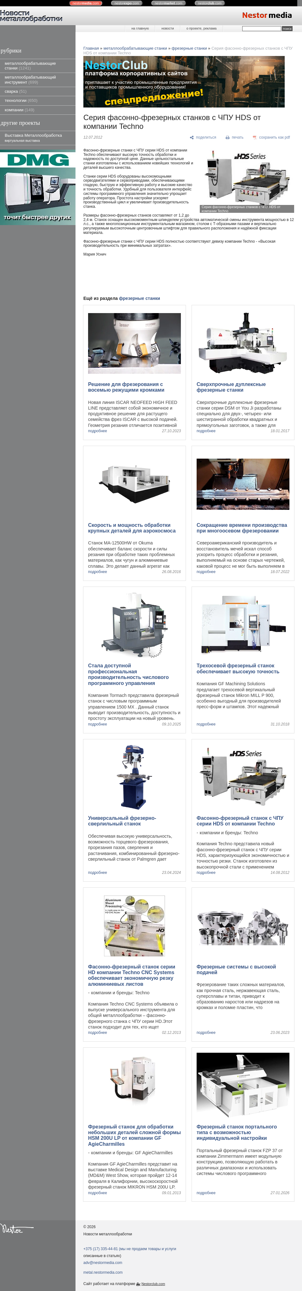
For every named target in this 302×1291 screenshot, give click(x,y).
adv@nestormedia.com (102, 1263)
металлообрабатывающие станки (30, 65)
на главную (140, 28)
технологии (21, 100)
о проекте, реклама (202, 28)
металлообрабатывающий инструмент (30, 79)
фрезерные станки (189, 48)
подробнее (97, 431)
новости (167, 28)
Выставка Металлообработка (33, 137)
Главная (91, 48)
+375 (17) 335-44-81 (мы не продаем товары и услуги (129, 1249)
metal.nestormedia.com (103, 1272)
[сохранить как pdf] (271, 137)
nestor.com (86, 3)
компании (19, 110)
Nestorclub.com (153, 1284)
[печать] (234, 137)
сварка (15, 91)
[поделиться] (203, 137)
